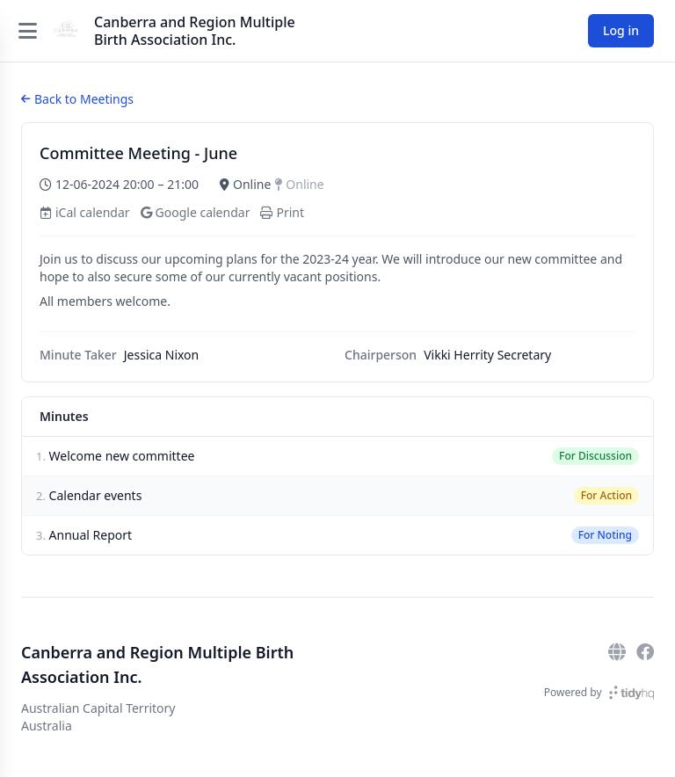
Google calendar (195, 212)
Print (282, 212)
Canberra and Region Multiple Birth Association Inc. (194, 30)
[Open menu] (27, 30)
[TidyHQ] (631, 693)
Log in (621, 30)
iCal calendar (85, 212)
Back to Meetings (77, 99)
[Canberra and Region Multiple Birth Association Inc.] (65, 30)
